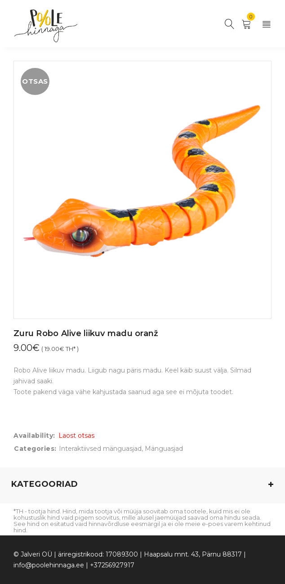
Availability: (34, 435)
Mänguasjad (164, 449)
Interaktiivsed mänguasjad (100, 449)
